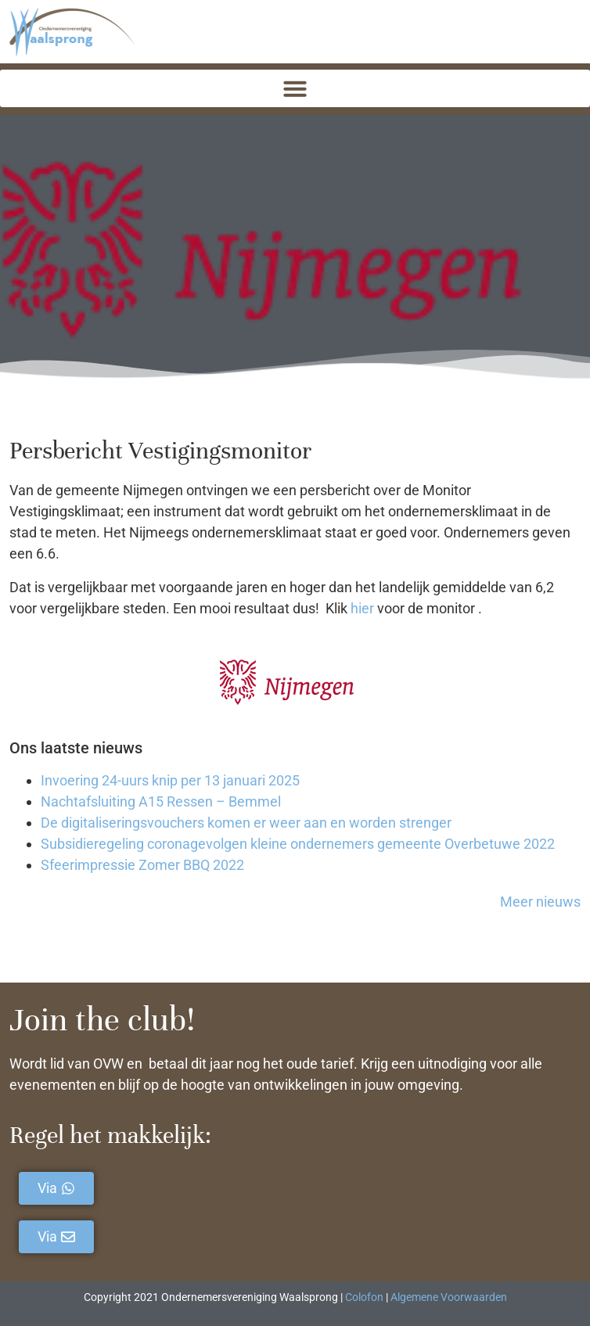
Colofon (364, 1297)
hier (362, 608)
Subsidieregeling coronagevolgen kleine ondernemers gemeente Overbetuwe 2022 (298, 843)
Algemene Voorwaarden (448, 1297)
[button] (295, 88)
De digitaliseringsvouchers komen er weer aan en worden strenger (246, 822)
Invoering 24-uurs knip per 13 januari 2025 (170, 780)
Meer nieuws (540, 901)
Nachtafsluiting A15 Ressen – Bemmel (161, 801)
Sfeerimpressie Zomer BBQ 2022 (142, 865)
